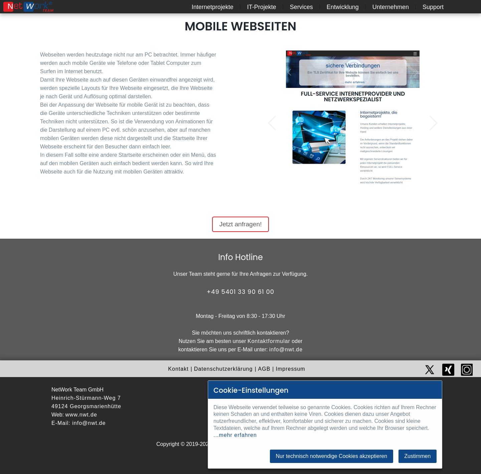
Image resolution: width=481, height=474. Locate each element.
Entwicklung (343, 7)
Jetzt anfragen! (240, 224)
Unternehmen (390, 7)
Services (301, 7)
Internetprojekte (212, 7)
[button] (272, 123)
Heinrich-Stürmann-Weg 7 (86, 398)
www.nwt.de (81, 415)
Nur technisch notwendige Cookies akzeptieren (331, 456)
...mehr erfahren (235, 435)
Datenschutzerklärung (223, 369)
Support (433, 7)
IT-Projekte (261, 7)
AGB (264, 369)
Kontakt (178, 369)
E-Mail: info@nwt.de (78, 423)
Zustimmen (417, 456)
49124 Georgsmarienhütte (86, 406)
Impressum (290, 369)
